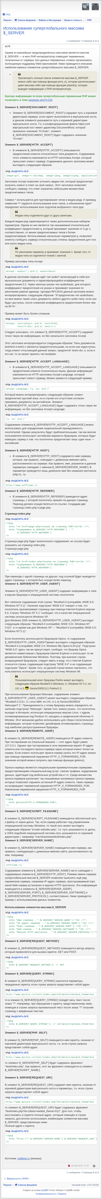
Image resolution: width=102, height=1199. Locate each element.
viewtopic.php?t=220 (40, 99)
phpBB (44, 1190)
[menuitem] (6, 14)
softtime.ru (24, 1158)
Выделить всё (20, 171)
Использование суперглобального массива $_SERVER (43, 30)
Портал (7, 20)
